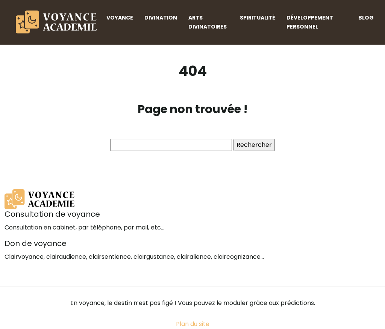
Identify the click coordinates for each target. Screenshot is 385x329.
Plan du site (192, 324)
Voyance (119, 17)
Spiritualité (257, 17)
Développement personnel (309, 22)
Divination (160, 17)
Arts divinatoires (207, 22)
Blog (366, 17)
